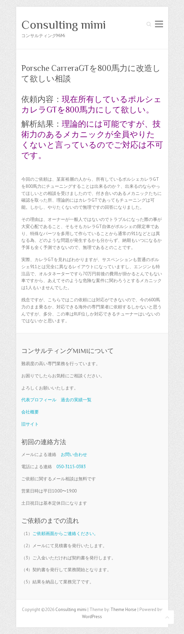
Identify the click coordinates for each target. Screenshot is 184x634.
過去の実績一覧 (76, 400)
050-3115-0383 (71, 467)
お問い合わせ (74, 454)
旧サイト (30, 424)
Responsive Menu (159, 23)
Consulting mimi (63, 24)
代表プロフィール (38, 400)
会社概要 (30, 412)
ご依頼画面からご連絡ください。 (65, 533)
